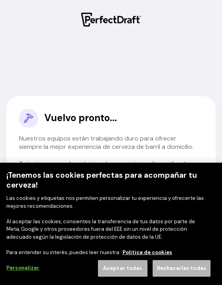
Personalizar (23, 267)
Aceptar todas (122, 268)
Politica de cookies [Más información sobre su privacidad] (147, 252)
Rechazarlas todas (181, 268)
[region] (111, 224)
